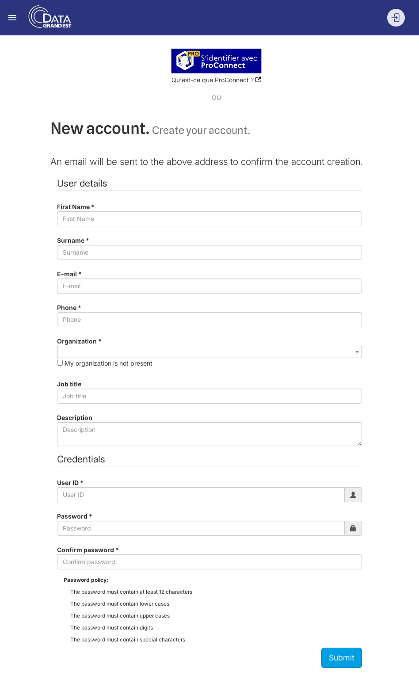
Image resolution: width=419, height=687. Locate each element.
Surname (73, 240)
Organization (79, 341)
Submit (341, 657)
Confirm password (88, 549)
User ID (70, 482)
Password (74, 516)
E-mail (69, 274)
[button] (216, 60)
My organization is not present (108, 363)
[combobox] (209, 352)
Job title (69, 384)
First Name (76, 206)
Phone (69, 307)
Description (74, 417)
